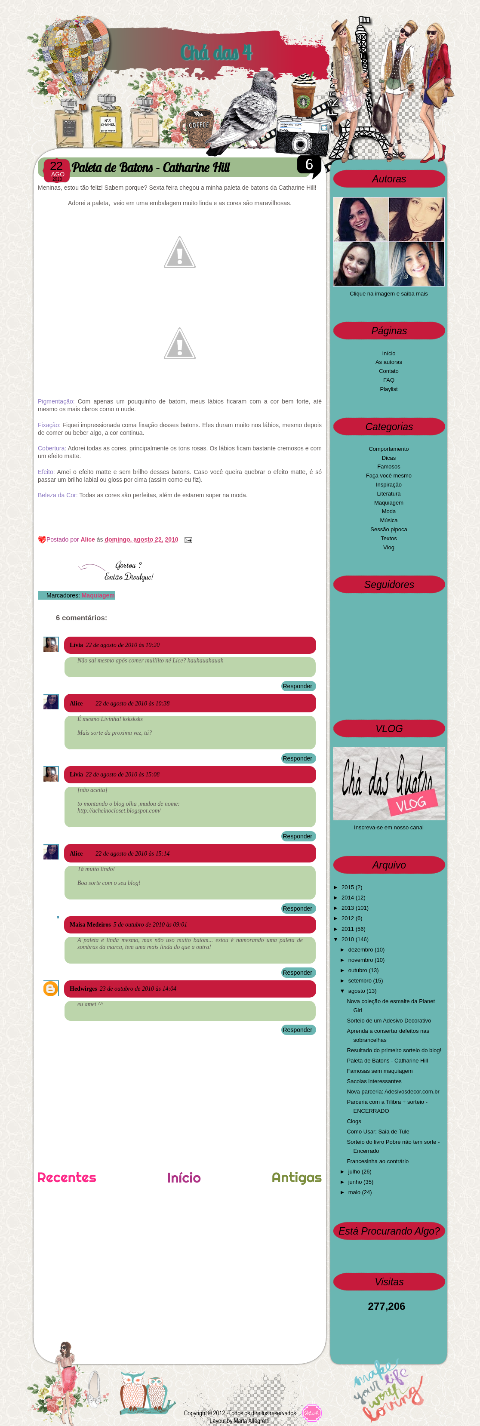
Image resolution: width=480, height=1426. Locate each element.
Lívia (76, 645)
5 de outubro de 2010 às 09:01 (150, 924)
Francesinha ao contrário (378, 1161)
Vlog (388, 547)
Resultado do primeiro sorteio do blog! (394, 1050)
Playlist (388, 389)
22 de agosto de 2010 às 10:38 (132, 703)
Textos (389, 538)
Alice (88, 539)
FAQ (388, 380)
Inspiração (389, 484)
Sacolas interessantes (374, 1081)
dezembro (361, 949)
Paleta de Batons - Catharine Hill (387, 1060)
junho (355, 1182)
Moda (389, 511)
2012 (349, 918)
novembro (361, 960)
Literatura (389, 493)
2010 (349, 939)
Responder (298, 686)
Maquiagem (98, 595)
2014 (349, 897)
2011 (349, 929)
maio (355, 1192)
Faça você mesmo (389, 475)
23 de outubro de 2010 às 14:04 (138, 989)
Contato (389, 371)
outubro (358, 970)
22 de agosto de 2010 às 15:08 (123, 774)
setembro (360, 980)
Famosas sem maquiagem (379, 1071)
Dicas (389, 458)
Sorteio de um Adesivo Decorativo (389, 1020)
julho (355, 1171)
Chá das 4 (215, 52)
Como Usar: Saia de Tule (378, 1131)
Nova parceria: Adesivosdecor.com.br (393, 1091)
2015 (349, 887)
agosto (357, 991)
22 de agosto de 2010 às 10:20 (123, 645)
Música (388, 520)
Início (388, 353)
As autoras (388, 362)
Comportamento (389, 449)
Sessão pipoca (388, 529)
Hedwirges (83, 989)
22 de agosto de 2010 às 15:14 (132, 853)
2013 (349, 908)
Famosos (388, 466)
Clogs (354, 1121)
